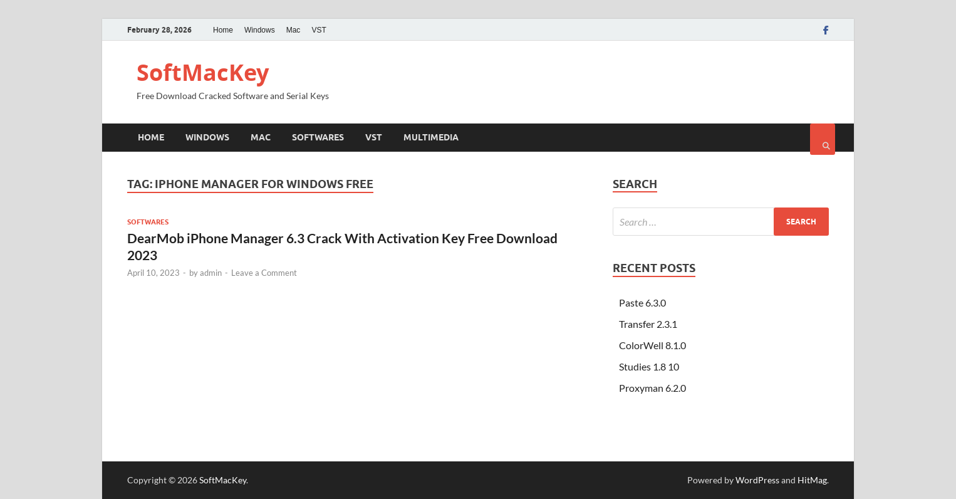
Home (223, 30)
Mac (293, 30)
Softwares (318, 137)
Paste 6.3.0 (642, 302)
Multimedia (431, 137)
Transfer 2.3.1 (648, 324)
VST (318, 30)
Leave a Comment (264, 273)
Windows (259, 30)
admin (211, 273)
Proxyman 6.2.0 (652, 388)
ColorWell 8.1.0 (652, 345)
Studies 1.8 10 (649, 366)
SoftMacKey (203, 72)
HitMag (812, 480)
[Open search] (822, 139)
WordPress (757, 480)
